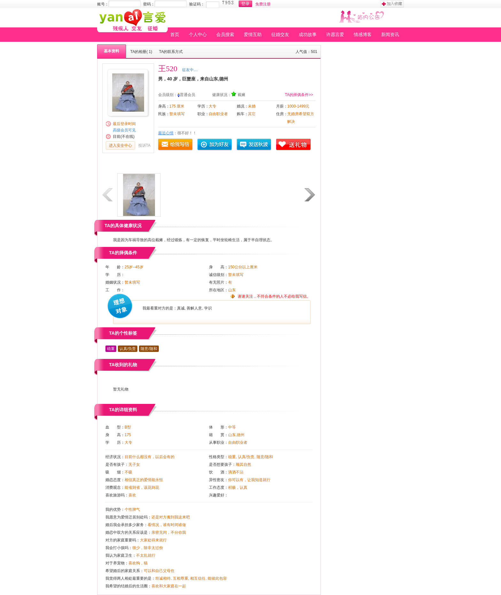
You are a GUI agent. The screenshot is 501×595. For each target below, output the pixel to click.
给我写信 (176, 145)
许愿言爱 (335, 34)
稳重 (111, 348)
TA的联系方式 (171, 51)
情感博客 (363, 34)
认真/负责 (127, 348)
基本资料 (111, 51)
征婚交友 (280, 34)
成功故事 (308, 34)
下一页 (310, 195)
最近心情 (165, 133)
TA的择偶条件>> (299, 95)
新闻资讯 (390, 34)
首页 (174, 34)
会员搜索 (225, 34)
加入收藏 (392, 3)
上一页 (107, 195)
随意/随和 (149, 348)
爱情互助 (253, 34)
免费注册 (263, 4)
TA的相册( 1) (141, 51)
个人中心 (198, 34)
